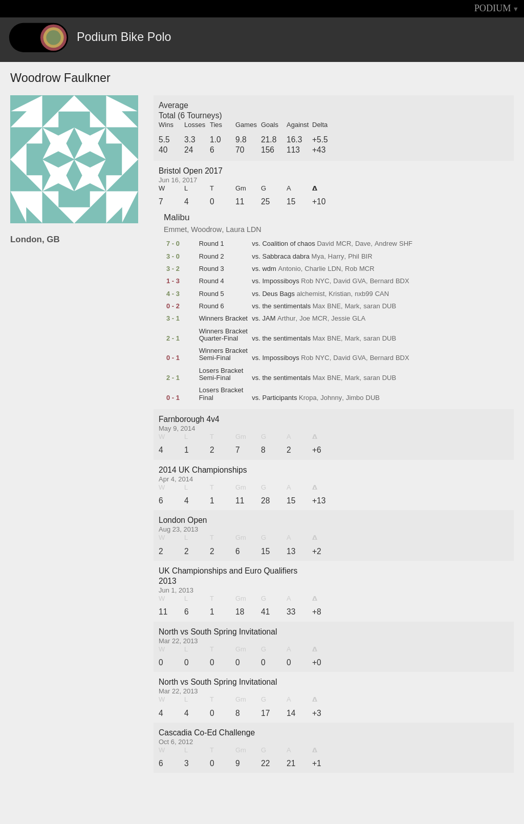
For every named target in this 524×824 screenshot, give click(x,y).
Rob (351, 268)
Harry (336, 256)
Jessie (340, 318)
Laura (235, 229)
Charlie (314, 268)
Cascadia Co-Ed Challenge (207, 732)
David (325, 243)
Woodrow (206, 229)
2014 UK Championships (203, 470)
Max (319, 306)
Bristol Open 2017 (191, 170)
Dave (362, 243)
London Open (183, 520)
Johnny (331, 398)
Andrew (386, 243)
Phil (353, 256)
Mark (352, 306)
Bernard (382, 281)
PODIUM (492, 8)
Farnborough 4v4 (189, 419)
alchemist (311, 294)
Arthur (286, 318)
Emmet (175, 229)
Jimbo (355, 398)
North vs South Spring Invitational (218, 631)
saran (371, 306)
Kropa (308, 398)
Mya (318, 256)
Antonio (289, 268)
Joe (304, 318)
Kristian (340, 294)
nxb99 (364, 294)
